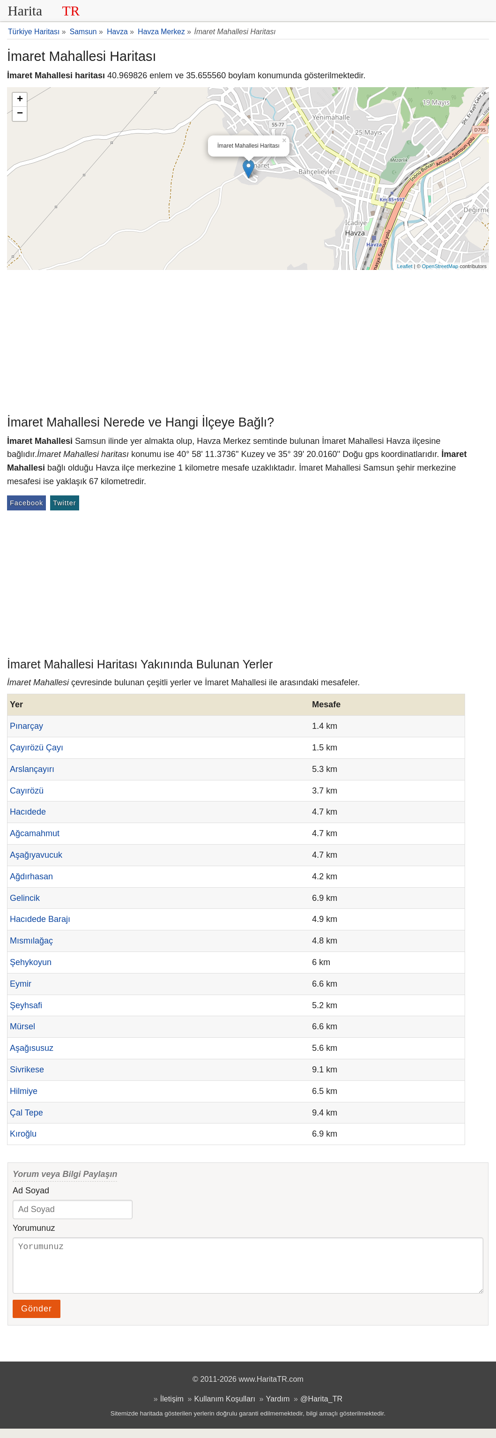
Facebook (26, 503)
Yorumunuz (34, 1228)
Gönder (36, 1318)
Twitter (64, 503)
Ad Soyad (31, 1190)
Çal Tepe (26, 1112)
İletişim (172, 1408)
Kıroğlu (23, 1133)
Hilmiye (23, 1091)
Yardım (278, 1408)
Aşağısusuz (31, 1048)
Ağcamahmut (34, 833)
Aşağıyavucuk (36, 855)
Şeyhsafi (26, 1005)
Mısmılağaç (31, 940)
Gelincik (25, 898)
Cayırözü (27, 790)
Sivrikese (27, 1069)
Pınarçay (26, 726)
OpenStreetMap (440, 266)
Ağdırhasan (31, 876)
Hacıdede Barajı (40, 919)
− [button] (20, 114)
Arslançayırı (32, 769)
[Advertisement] (248, 340)
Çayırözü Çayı (36, 747)
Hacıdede (28, 811)
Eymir (20, 984)
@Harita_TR (321, 1408)
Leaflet (405, 266)
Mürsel (22, 1026)
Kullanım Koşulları (224, 1408)
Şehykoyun (31, 962)
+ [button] (20, 100)
